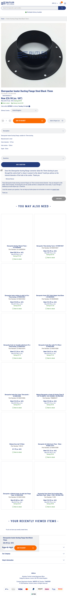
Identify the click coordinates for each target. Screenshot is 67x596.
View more (59, 198)
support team (55, 189)
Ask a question (20, 164)
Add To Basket (29, 121)
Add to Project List (56, 120)
